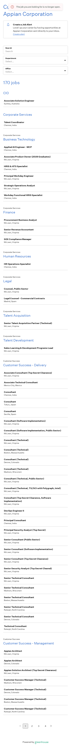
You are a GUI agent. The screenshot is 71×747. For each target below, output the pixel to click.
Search (8, 48)
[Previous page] (20, 726)
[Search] (35, 51)
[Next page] (51, 726)
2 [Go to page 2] (32, 726)
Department (10, 58)
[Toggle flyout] (65, 60)
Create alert (19, 34)
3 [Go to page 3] (38, 726)
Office (8, 68)
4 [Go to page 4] (45, 726)
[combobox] (5, 61)
